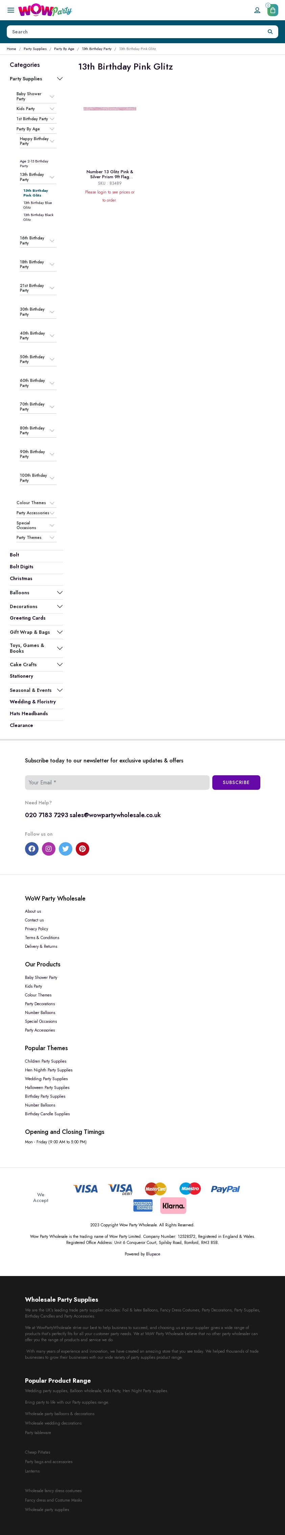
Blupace (153, 1254)
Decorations (24, 606)
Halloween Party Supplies (47, 1088)
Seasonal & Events (31, 690)
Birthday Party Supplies (45, 1096)
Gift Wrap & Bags (30, 632)
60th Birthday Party (32, 383)
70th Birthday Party (32, 407)
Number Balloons (40, 1013)
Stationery (21, 676)
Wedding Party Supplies (46, 1079)
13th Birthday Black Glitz (38, 217)
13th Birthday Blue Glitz (37, 205)
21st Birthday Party (32, 288)
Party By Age (64, 48)
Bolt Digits (21, 566)
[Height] (135, 31)
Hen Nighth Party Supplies (48, 1070)
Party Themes (29, 537)
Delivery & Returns (41, 946)
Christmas (21, 578)
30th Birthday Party (32, 312)
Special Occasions (26, 525)
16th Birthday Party (32, 240)
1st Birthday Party (32, 119)
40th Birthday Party (32, 336)
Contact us (34, 920)
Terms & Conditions (42, 938)
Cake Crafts (23, 664)
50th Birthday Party (32, 359)
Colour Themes (31, 503)
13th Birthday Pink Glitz (35, 193)
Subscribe (236, 782)
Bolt (14, 554)
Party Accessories (33, 513)
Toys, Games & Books (27, 648)
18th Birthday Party (32, 264)
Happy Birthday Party (34, 141)
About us (33, 911)
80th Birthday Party (32, 431)
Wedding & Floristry (33, 701)
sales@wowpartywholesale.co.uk (115, 815)
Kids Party (26, 108)
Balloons (19, 592)
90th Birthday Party (32, 454)
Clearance (21, 725)
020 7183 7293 (46, 815)
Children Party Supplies (45, 1061)
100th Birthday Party (33, 478)
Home (11, 48)
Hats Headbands (29, 713)
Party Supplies (35, 48)
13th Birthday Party (97, 48)
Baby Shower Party (29, 96)
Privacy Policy (36, 929)
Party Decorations (40, 1004)
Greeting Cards (28, 618)
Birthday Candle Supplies (47, 1114)
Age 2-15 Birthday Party (34, 163)
